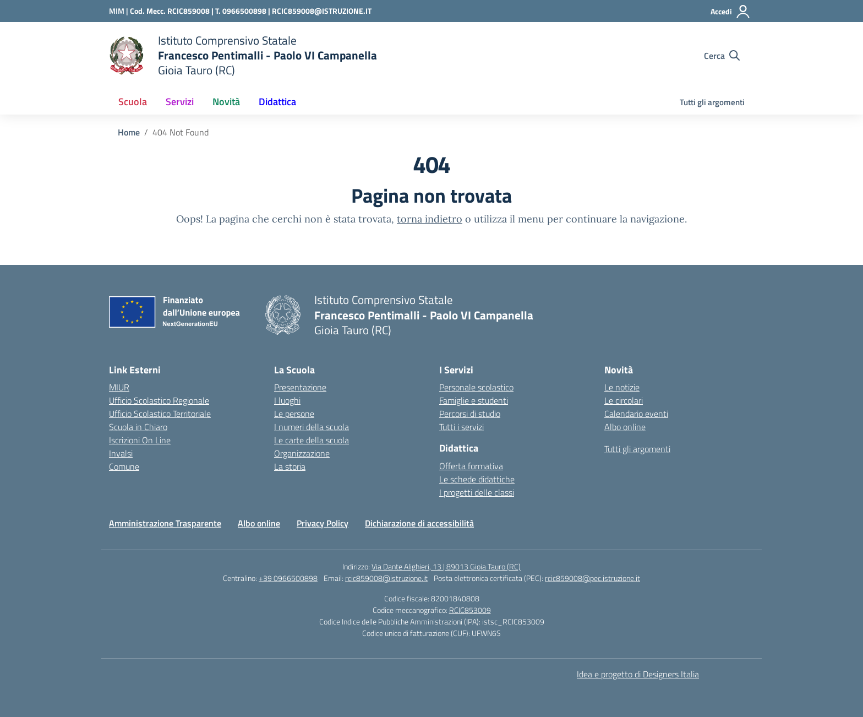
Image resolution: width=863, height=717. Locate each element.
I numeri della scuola (311, 426)
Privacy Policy (322, 523)
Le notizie (622, 387)
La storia (289, 466)
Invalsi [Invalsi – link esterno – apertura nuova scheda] (121, 453)
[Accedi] (730, 11)
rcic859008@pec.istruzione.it (592, 578)
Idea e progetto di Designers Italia (638, 674)
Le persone (294, 413)
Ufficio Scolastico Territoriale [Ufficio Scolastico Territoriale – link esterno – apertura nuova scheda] (160, 413)
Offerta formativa (471, 465)
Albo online (625, 426)
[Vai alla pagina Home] (129, 132)
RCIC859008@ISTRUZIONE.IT (322, 11)
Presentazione (300, 387)
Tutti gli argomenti (712, 102)
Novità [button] (226, 101)
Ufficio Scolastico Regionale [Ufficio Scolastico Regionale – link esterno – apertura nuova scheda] (159, 400)
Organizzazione (302, 453)
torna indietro (429, 219)
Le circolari (623, 400)
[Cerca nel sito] (722, 55)
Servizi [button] (180, 101)
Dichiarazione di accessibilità (419, 523)
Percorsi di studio (469, 413)
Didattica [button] (277, 101)
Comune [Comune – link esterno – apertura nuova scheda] (124, 466)
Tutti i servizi (461, 426)
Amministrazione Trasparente (165, 523)
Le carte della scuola (311, 440)
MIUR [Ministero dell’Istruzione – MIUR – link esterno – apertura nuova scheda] (119, 387)
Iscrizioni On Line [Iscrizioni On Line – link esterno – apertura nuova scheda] (140, 440)
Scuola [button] (132, 101)
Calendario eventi (636, 413)
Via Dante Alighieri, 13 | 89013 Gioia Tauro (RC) (446, 566)
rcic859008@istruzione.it (386, 578)
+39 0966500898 (288, 578)
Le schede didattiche (477, 479)
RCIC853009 (470, 610)
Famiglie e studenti (473, 400)
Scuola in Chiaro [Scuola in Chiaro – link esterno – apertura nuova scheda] (138, 426)
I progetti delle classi (476, 492)
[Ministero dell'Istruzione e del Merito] (119, 11)
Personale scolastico (476, 387)
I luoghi (287, 400)
